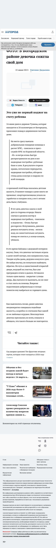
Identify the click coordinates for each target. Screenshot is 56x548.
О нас (4, 459)
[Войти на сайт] (52, 32)
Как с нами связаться (9, 468)
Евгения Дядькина (40, 70)
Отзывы (22, 459)
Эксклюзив (5, 38)
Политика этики (42, 465)
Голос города (30, 38)
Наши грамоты (24, 465)
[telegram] (16, 332)
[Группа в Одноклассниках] (45, 441)
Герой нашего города (45, 38)
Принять (48, 45)
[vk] (10, 332)
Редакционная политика (44, 468)
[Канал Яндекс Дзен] (39, 100)
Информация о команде (10, 465)
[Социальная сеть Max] (39, 105)
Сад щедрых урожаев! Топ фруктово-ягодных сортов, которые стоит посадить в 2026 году (28, 354)
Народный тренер (17, 38)
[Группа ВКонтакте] (39, 441)
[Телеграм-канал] (16, 105)
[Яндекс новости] (16, 100)
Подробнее (15, 489)
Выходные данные (26, 473)
